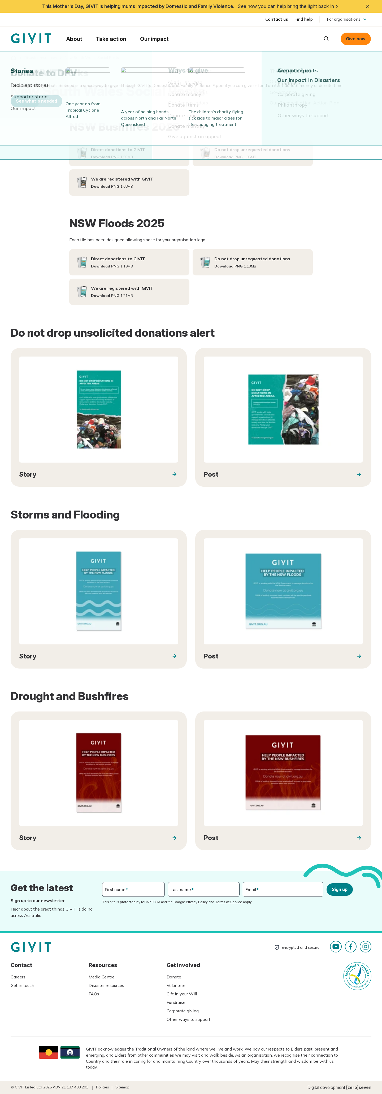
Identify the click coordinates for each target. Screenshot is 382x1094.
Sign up (340, 889)
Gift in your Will (182, 993)
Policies (102, 1087)
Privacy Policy (197, 902)
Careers (18, 976)
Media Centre (102, 976)
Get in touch (22, 985)
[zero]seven (358, 1087)
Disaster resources (106, 985)
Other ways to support (188, 1019)
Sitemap (122, 1087)
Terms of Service (228, 902)
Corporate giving (183, 1010)
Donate (174, 976)
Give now (356, 38)
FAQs (94, 993)
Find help (303, 19)
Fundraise (176, 1002)
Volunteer (176, 985)
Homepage (31, 38)
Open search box (326, 39)
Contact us (276, 19)
